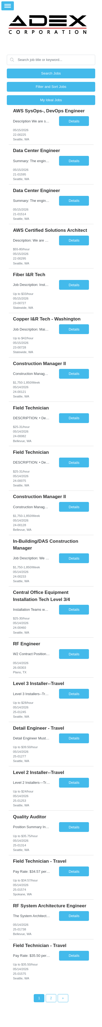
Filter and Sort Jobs (51, 87)
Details (74, 121)
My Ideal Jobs (51, 100)
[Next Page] (63, 998)
